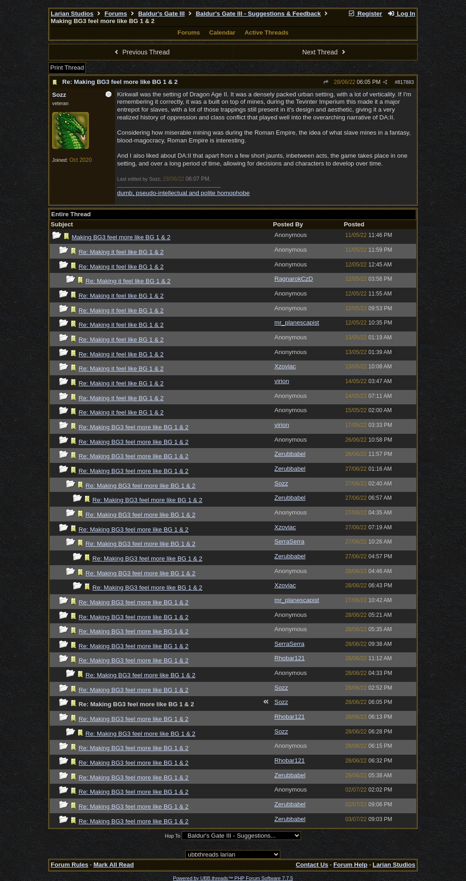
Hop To (173, 836)
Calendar (222, 32)
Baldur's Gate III (161, 13)
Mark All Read (114, 864)
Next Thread (325, 52)
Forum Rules (69, 864)
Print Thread (67, 67)
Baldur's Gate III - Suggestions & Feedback (258, 13)
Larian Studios (72, 13)
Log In (401, 13)
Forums (116, 13)
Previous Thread (141, 52)
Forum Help (350, 864)
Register (365, 13)
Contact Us (312, 864)
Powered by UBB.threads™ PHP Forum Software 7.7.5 (233, 878)
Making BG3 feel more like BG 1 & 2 (121, 237)
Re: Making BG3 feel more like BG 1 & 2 (119, 81)
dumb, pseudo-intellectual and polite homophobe (183, 192)
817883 (405, 82)
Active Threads (266, 32)
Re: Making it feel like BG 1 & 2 (121, 251)
